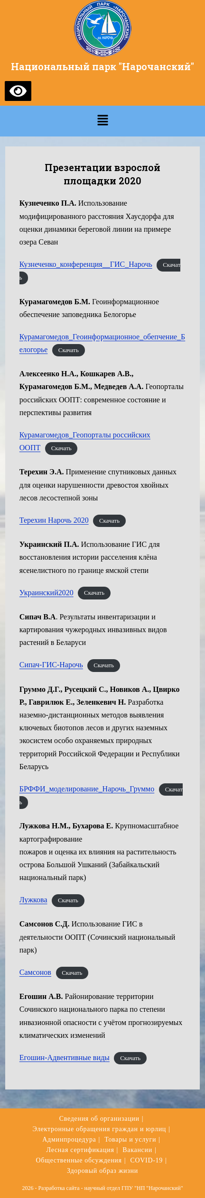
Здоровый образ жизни (102, 1170)
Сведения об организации (99, 1118)
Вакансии (137, 1149)
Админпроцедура (69, 1139)
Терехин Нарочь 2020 (54, 520)
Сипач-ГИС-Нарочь (51, 665)
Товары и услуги (130, 1139)
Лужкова (33, 900)
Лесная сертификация (80, 1149)
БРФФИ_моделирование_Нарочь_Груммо (86, 789)
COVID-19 (146, 1160)
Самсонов (35, 972)
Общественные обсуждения (78, 1160)
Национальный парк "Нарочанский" (102, 66)
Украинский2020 (46, 593)
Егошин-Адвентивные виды (64, 1057)
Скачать (68, 350)
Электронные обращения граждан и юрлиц (99, 1129)
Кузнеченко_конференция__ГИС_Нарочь (85, 264)
